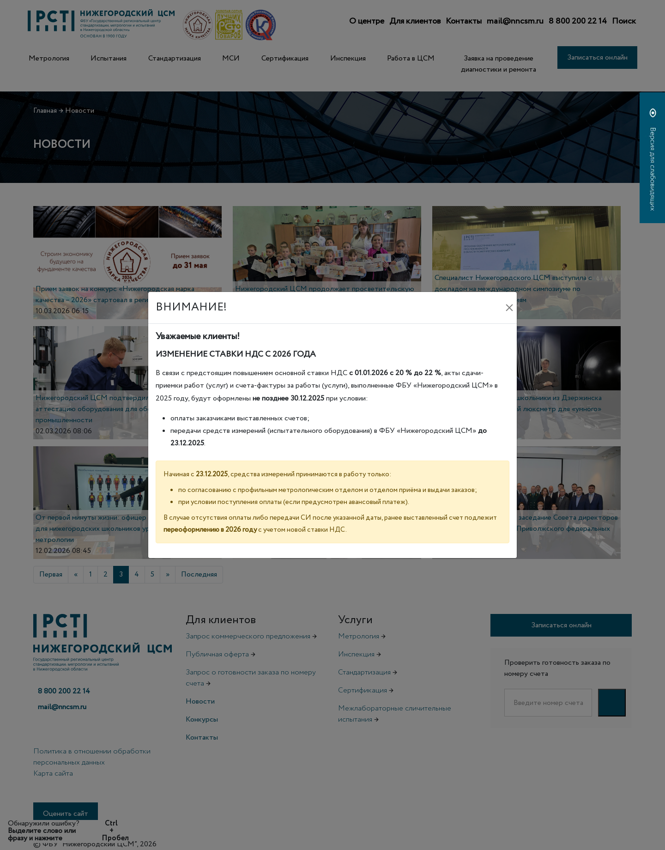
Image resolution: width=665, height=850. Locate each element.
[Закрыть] (509, 307)
